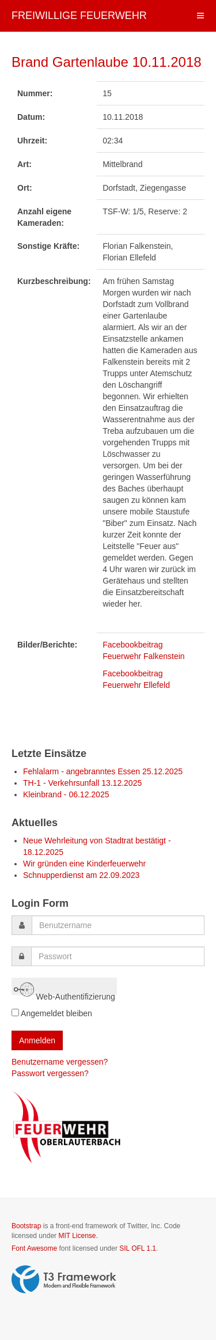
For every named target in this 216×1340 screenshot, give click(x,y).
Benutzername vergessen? (60, 1061)
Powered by (64, 1279)
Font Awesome (34, 1248)
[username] (118, 925)
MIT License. (77, 1236)
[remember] (15, 1012)
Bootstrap (26, 1226)
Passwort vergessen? (50, 1073)
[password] (117, 956)
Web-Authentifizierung (64, 987)
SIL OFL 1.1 (137, 1248)
